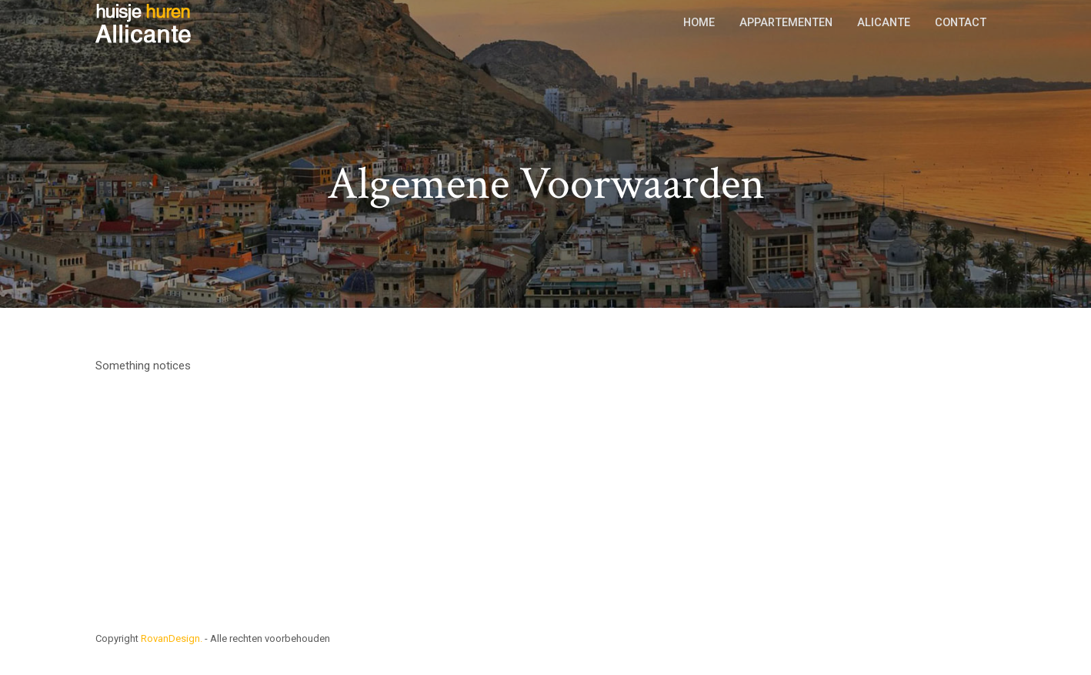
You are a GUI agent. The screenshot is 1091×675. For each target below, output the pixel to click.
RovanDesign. (171, 638)
